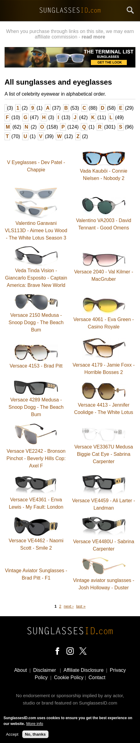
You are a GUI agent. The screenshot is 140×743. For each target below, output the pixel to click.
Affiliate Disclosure (83, 670)
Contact (96, 677)
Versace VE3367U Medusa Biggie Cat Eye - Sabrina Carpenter (103, 454)
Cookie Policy (69, 677)
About (20, 670)
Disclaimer (44, 670)
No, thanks (35, 735)
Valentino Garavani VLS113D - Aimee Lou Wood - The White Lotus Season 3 (36, 230)
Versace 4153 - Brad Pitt (36, 365)
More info (34, 724)
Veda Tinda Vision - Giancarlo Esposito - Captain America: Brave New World (36, 278)
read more (93, 36)
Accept (12, 735)
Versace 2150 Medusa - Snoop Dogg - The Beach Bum (36, 322)
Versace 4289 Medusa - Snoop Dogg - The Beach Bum (36, 407)
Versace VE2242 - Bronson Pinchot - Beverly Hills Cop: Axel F (36, 458)
